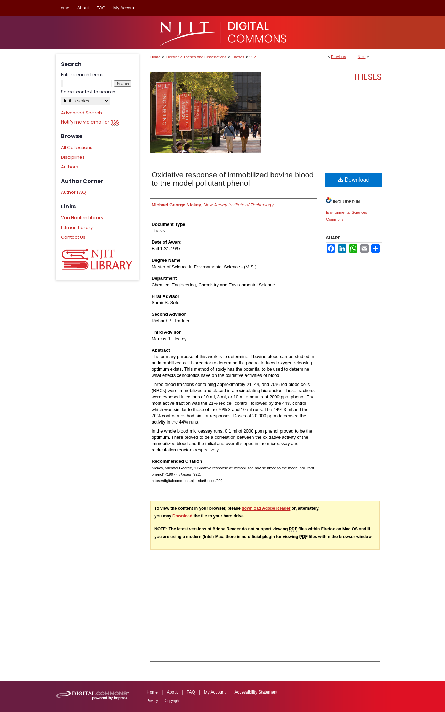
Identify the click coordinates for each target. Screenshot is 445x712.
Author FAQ (73, 192)
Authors (69, 167)
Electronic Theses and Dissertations (195, 57)
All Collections (76, 147)
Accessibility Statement (256, 692)
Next (362, 57)
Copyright (172, 701)
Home (155, 57)
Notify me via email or (90, 122)
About (172, 692)
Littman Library (77, 227)
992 (252, 57)
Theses (238, 57)
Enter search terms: (83, 74)
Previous (338, 57)
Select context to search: (88, 91)
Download (354, 180)
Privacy (152, 701)
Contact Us (73, 237)
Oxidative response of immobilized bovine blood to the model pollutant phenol (233, 179)
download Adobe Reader (266, 508)
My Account (215, 692)
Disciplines (73, 157)
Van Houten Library (82, 217)
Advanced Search (81, 113)
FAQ (191, 692)
